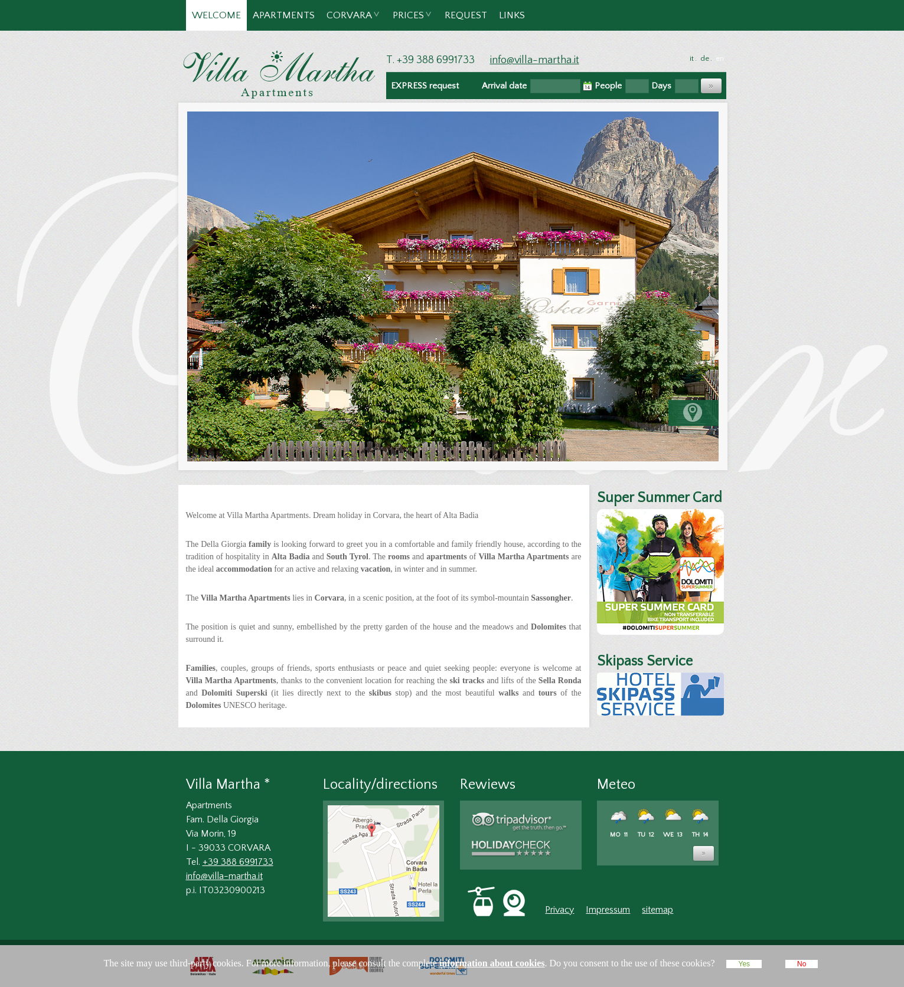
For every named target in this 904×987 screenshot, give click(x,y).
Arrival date (504, 86)
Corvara (350, 20)
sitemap (657, 909)
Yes (744, 964)
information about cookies (492, 963)
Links (512, 15)
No (801, 964)
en (720, 58)
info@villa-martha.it (534, 60)
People (608, 86)
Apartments (284, 15)
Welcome (216, 15)
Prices (409, 20)
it (692, 58)
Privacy (559, 909)
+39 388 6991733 (238, 862)
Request (466, 15)
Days (661, 86)
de (704, 58)
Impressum (608, 909)
